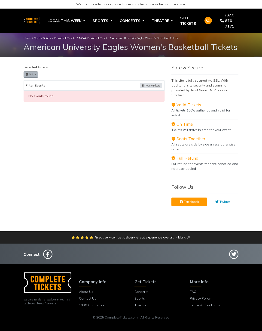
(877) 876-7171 (227, 20)
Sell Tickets (188, 20)
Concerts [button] (130, 20)
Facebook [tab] (189, 202)
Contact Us (87, 298)
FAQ (193, 292)
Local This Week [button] (65, 20)
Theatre (140, 305)
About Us (86, 292)
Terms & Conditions (205, 305)
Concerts (141, 292)
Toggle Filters (151, 85)
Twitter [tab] (222, 202)
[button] (208, 20)
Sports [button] (100, 20)
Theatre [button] (161, 20)
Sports (139, 298)
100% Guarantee (91, 305)
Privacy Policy (200, 298)
